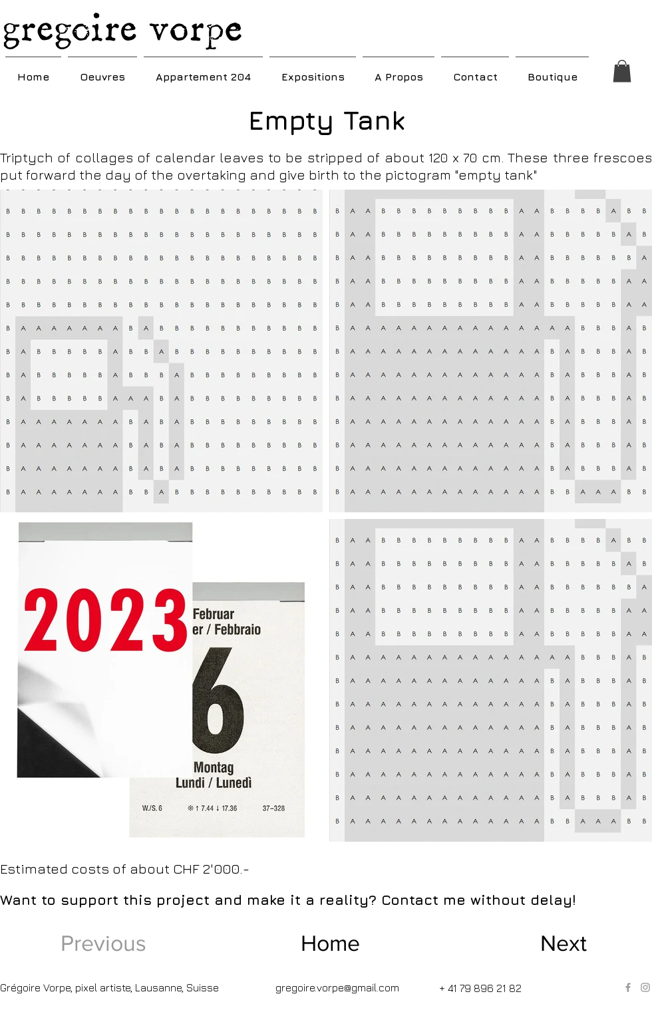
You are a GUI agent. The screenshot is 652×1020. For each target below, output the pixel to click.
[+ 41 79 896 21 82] (483, 988)
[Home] (330, 943)
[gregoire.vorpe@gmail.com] (338, 987)
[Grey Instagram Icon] (645, 987)
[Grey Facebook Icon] (628, 987)
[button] (102, 71)
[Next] (543, 943)
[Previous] (108, 943)
